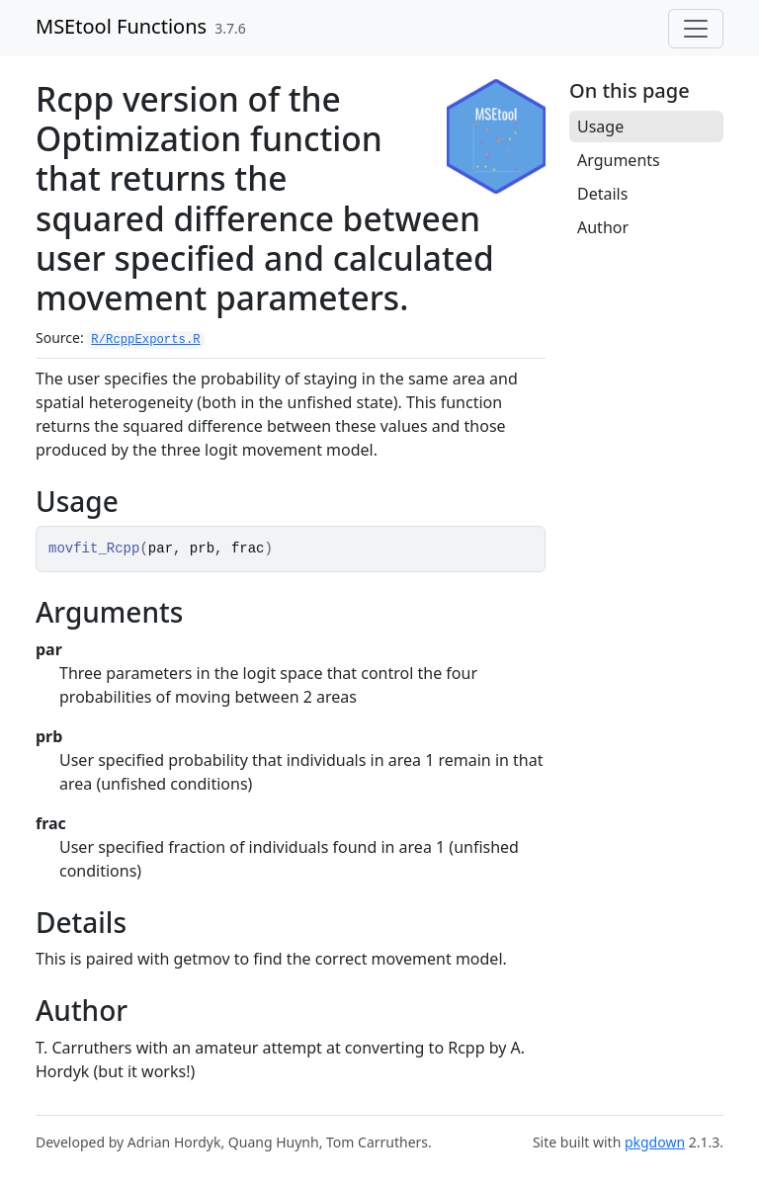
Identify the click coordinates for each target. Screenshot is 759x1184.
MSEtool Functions (121, 26)
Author (603, 227)
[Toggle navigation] (695, 28)
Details (602, 194)
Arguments (618, 160)
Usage (600, 126)
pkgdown (655, 1142)
